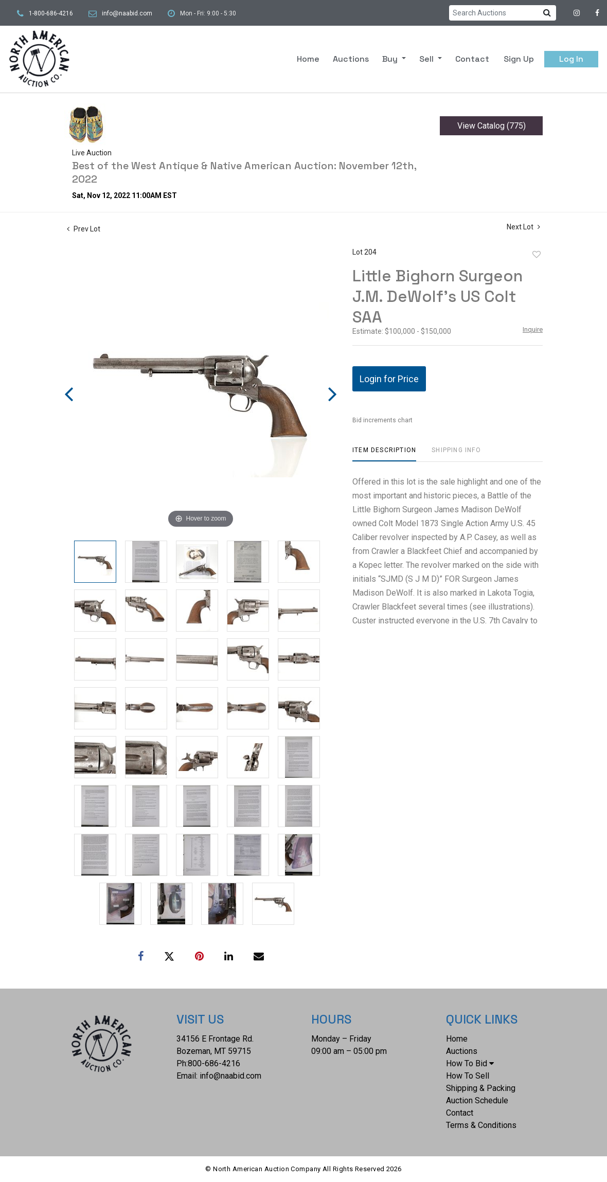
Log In (571, 58)
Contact (472, 58)
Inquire (533, 329)
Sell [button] (427, 58)
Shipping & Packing (480, 1088)
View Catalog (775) (491, 126)
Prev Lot (83, 229)
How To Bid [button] (470, 1063)
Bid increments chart (382, 420)
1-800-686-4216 (51, 13)
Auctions (351, 58)
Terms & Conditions (481, 1125)
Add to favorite (536, 254)
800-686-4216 (214, 1063)
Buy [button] (391, 58)
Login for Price (389, 378)
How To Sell (467, 1076)
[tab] (384, 453)
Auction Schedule (477, 1100)
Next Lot (523, 227)
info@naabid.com (127, 13)
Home (308, 58)
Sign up (519, 58)
